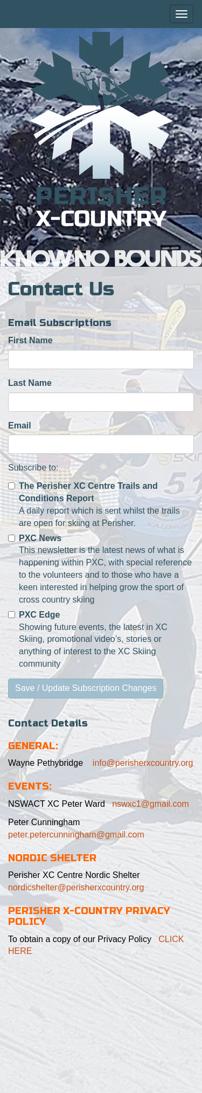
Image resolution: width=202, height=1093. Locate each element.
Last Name (30, 383)
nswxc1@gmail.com (150, 803)
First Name (30, 340)
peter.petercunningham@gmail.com (76, 834)
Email (19, 425)
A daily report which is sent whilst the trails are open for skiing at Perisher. (94, 504)
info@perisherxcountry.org (141, 762)
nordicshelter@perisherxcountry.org (76, 887)
